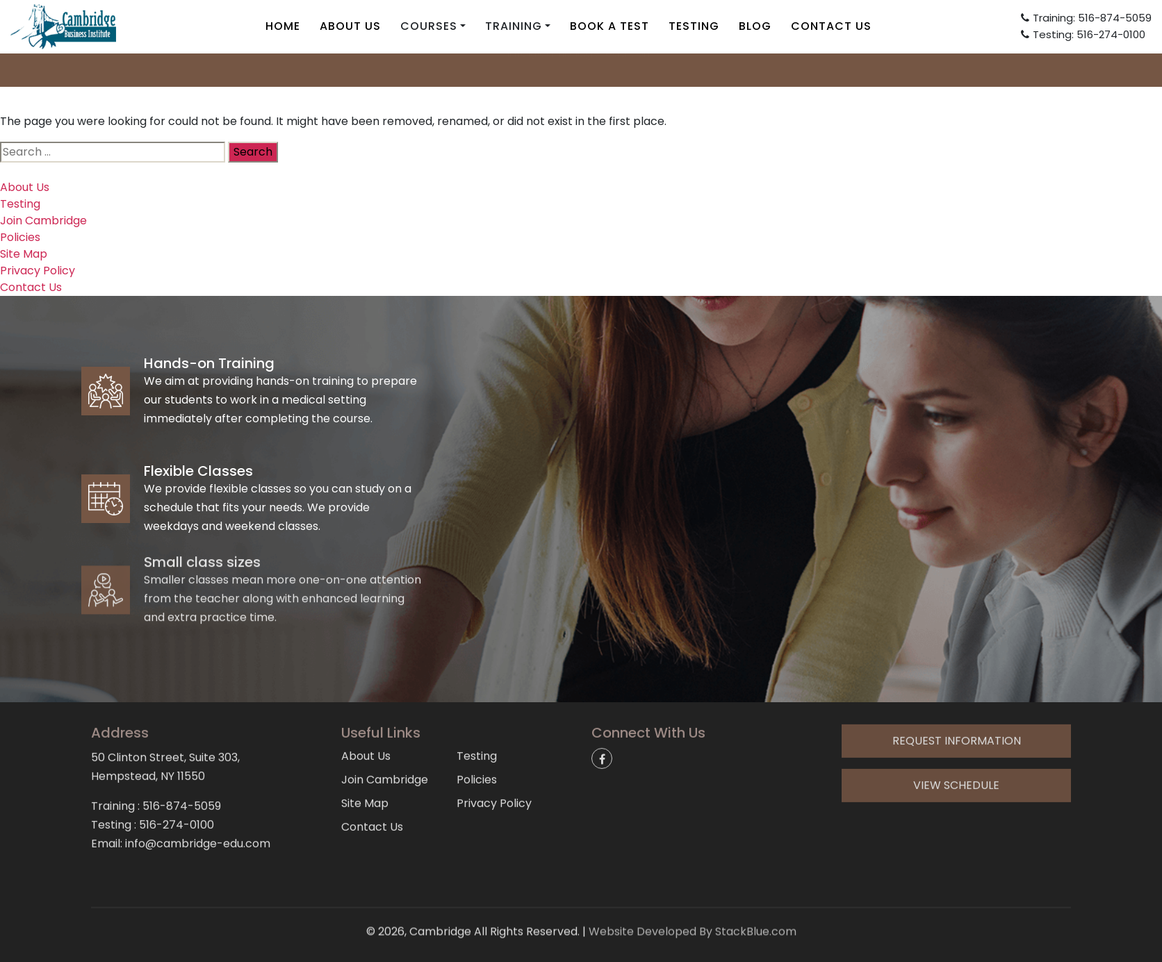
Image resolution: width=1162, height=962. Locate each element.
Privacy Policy (37, 271)
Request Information (956, 697)
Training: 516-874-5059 (1086, 17)
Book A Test (609, 26)
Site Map (23, 254)
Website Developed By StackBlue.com (692, 915)
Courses (428, 26)
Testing (694, 26)
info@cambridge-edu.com (580, 69)
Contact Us (831, 26)
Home (282, 26)
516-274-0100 (176, 781)
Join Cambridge (43, 221)
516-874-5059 (181, 762)
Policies (20, 237)
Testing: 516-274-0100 (1083, 34)
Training (513, 26)
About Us (350, 26)
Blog (755, 26)
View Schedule (956, 741)
